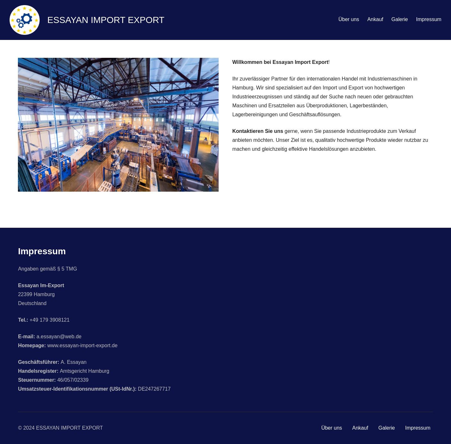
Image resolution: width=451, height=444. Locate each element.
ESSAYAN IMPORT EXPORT (105, 20)
